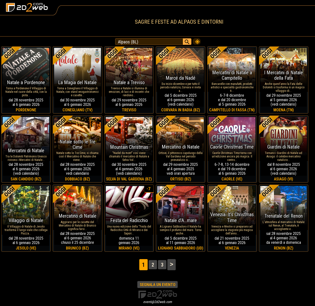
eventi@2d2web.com (157, 302)
